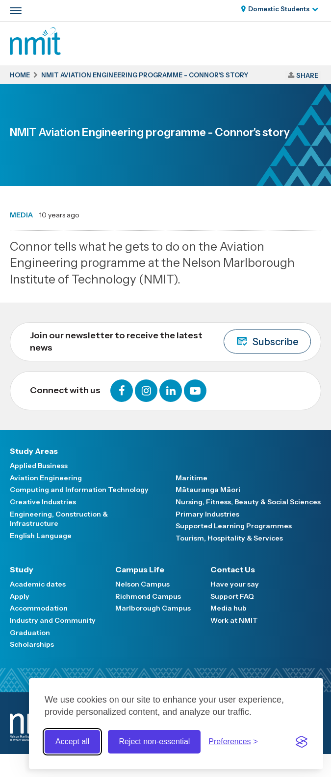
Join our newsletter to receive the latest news (170, 341)
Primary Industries (207, 514)
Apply (19, 596)
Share (307, 75)
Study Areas (34, 451)
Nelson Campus (142, 584)
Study (21, 569)
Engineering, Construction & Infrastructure (59, 519)
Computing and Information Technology (79, 489)
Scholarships (32, 644)
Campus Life (139, 569)
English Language (41, 535)
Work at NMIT (234, 620)
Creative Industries (43, 501)
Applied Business (39, 465)
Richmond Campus (148, 596)
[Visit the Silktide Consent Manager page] (301, 742)
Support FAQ (232, 596)
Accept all (72, 741)
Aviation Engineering (46, 477)
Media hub (228, 608)
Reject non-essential (154, 741)
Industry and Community (53, 620)
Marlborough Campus (153, 608)
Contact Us (232, 569)
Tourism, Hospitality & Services (229, 538)
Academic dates (38, 584)
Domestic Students (278, 9)
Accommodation (39, 608)
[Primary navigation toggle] (16, 11)
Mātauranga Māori (208, 489)
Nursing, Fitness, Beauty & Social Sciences (248, 501)
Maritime (191, 477)
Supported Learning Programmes (234, 525)
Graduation (30, 632)
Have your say (234, 584)
